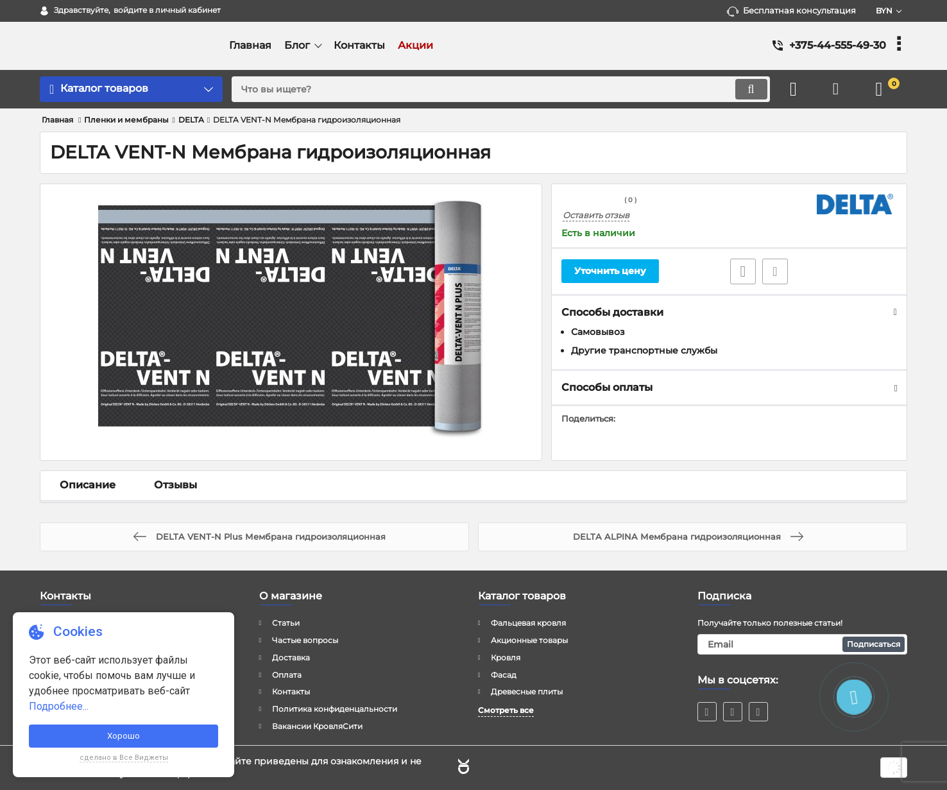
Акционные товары (529, 640)
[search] (498, 89)
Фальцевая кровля (528, 623)
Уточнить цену (610, 271)
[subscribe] (802, 644)
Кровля (505, 657)
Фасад (503, 675)
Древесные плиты (527, 691)
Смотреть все (506, 710)
